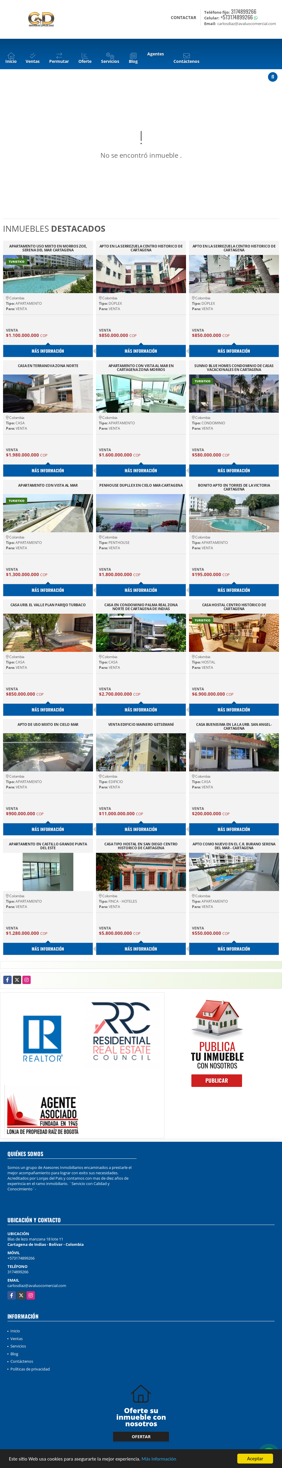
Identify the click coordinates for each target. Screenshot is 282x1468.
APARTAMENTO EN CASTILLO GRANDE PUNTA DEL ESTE (48, 846)
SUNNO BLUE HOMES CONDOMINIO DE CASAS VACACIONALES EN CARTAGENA (233, 368)
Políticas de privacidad (30, 1369)
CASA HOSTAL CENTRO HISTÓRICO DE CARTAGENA (234, 607)
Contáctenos (21, 1361)
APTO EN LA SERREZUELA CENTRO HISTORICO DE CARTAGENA (141, 248)
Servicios (18, 1346)
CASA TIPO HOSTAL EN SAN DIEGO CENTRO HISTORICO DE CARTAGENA (141, 846)
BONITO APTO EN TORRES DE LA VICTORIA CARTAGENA (234, 487)
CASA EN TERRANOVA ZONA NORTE (48, 366)
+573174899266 (237, 17)
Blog (14, 1353)
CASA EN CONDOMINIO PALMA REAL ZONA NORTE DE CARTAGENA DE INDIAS (141, 607)
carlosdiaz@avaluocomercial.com (36, 1285)
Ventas (16, 1338)
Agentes (155, 54)
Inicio (15, 1331)
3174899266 (243, 11)
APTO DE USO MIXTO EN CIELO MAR (48, 725)
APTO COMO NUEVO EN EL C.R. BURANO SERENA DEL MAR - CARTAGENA (234, 846)
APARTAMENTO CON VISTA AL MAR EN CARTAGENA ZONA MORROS (141, 368)
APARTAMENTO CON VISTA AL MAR (48, 485)
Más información (159, 1459)
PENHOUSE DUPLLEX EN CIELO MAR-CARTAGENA (140, 485)
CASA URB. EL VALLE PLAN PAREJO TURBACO (48, 605)
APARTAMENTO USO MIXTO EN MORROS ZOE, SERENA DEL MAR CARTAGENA (48, 248)
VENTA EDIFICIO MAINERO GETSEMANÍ (141, 725)
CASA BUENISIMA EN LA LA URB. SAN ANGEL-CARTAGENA (234, 726)
